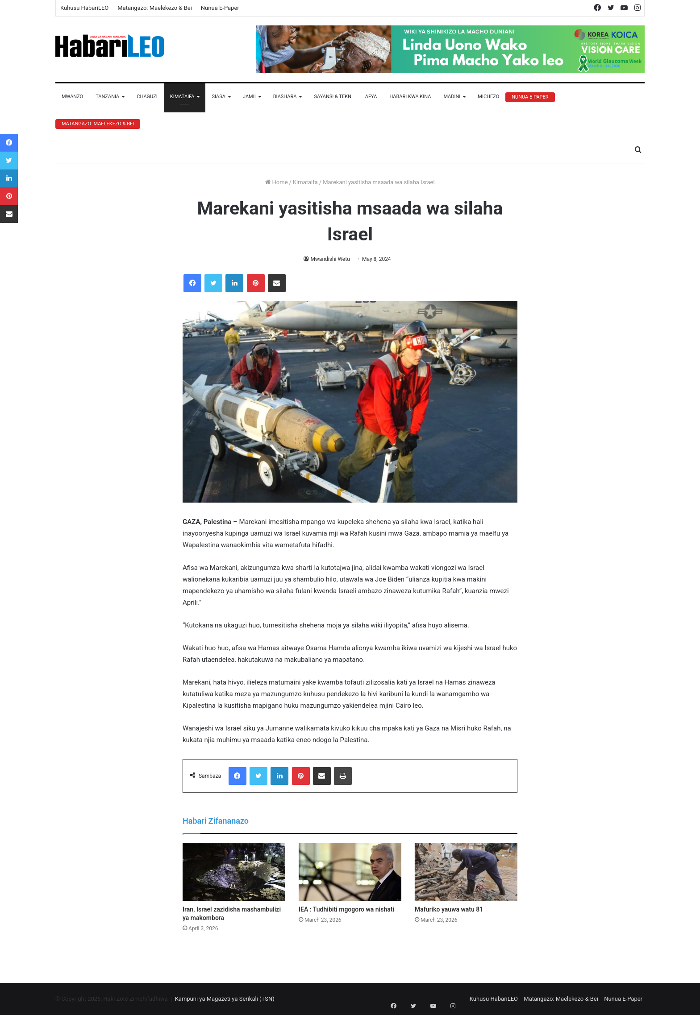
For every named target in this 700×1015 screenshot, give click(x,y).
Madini (451, 96)
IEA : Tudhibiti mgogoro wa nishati (346, 909)
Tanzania (107, 96)
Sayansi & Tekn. (333, 96)
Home (276, 182)
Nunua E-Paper (220, 7)
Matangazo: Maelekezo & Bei (154, 7)
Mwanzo (72, 96)
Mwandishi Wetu (330, 259)
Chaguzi (147, 96)
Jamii (249, 96)
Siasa (218, 96)
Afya (371, 96)
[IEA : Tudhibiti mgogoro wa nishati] (350, 872)
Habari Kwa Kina (410, 96)
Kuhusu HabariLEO (84, 7)
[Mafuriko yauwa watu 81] (466, 872)
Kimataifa (182, 96)
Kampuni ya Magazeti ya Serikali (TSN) (225, 998)
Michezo (488, 96)
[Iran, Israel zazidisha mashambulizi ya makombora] (234, 872)
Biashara (285, 96)
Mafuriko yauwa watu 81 (449, 909)
